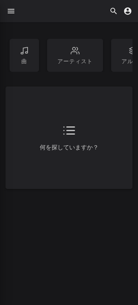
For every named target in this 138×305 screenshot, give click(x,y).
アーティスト (75, 55)
